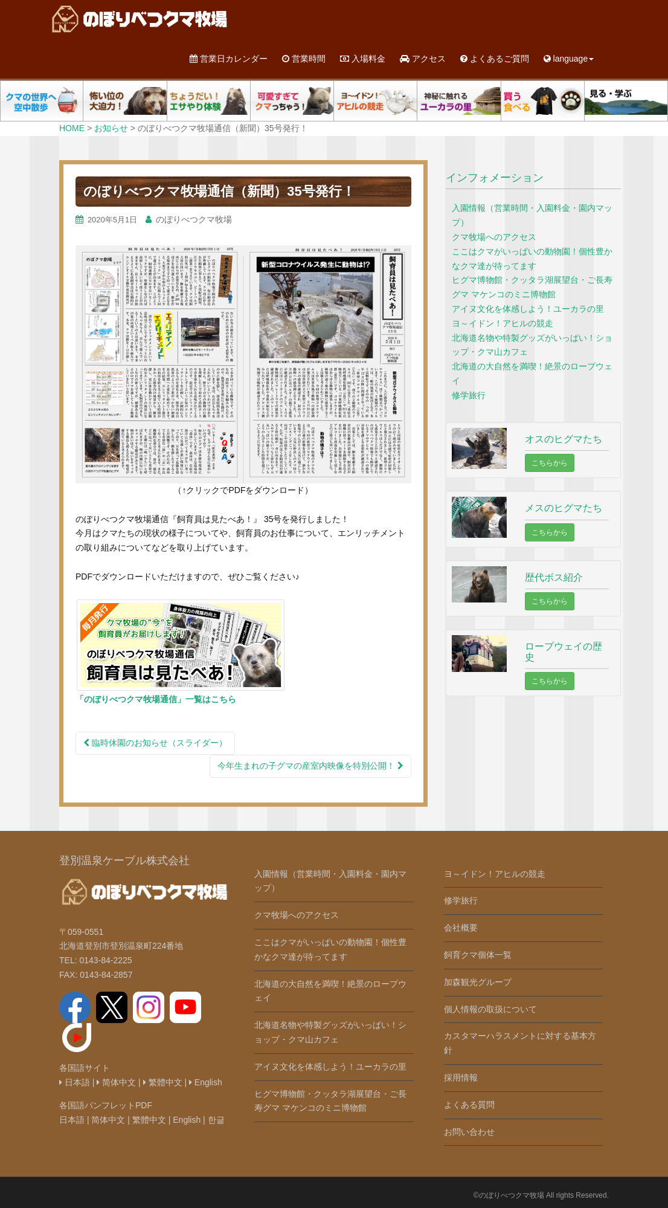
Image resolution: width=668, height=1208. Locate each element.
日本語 (74, 1082)
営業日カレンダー (229, 58)
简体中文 (116, 1082)
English (205, 1082)
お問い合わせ (469, 1132)
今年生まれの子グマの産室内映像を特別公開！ (310, 765)
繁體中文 (162, 1082)
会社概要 (461, 927)
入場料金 (362, 58)
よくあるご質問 (494, 58)
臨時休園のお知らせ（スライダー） (155, 743)
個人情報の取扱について (490, 1009)
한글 (216, 1120)
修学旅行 (469, 395)
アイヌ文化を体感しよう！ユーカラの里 (528, 309)
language (569, 58)
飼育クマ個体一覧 (478, 955)
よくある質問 (469, 1104)
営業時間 (304, 58)
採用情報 (461, 1077)
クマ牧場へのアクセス (494, 237)
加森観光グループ (478, 982)
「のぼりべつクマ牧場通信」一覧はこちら (155, 699)
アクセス (423, 58)
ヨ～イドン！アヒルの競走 (502, 323)
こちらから (550, 463)
